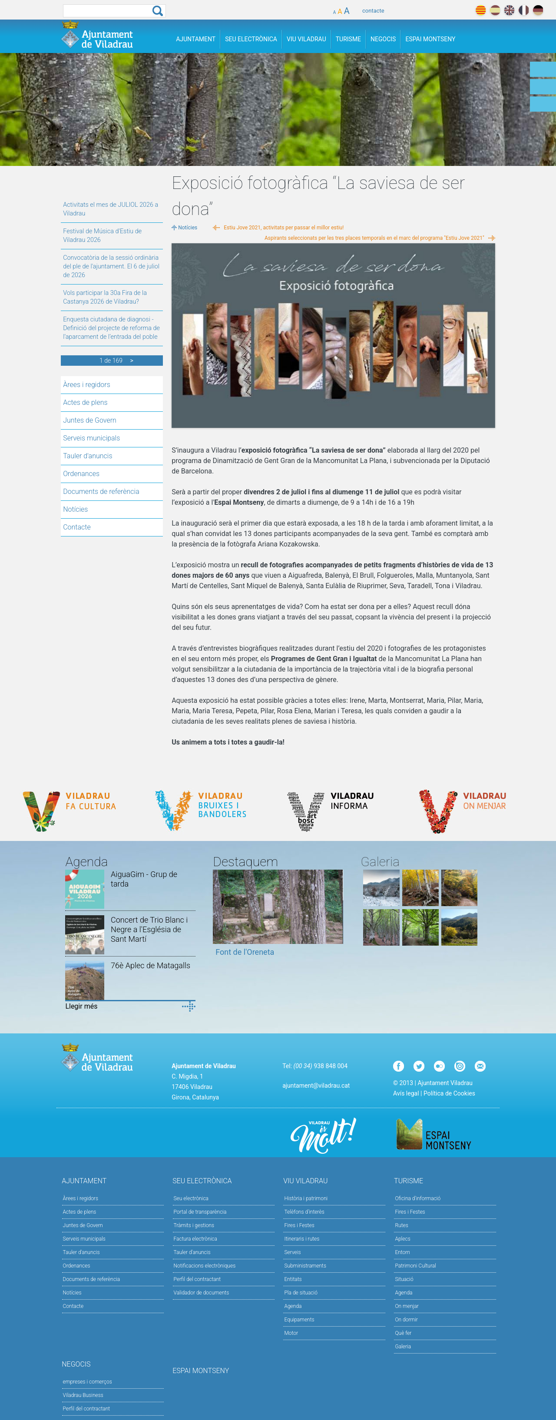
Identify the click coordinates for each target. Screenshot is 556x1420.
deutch (538, 10)
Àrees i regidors (86, 385)
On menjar (406, 1306)
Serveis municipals (91, 438)
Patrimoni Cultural (415, 1266)
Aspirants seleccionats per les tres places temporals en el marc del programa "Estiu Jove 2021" (374, 238)
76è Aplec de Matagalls (150, 965)
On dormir (406, 1320)
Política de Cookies (449, 1093)
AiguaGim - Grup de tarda (144, 879)
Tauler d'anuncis (87, 456)
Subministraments (305, 1266)
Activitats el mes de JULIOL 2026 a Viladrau (110, 209)
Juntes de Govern (89, 420)
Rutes (401, 1225)
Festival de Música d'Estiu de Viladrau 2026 (102, 236)
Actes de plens (85, 402)
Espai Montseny (430, 39)
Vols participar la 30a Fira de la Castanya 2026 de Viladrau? (105, 297)
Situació (404, 1279)
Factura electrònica (195, 1239)
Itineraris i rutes (301, 1239)
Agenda (292, 1306)
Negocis (383, 39)
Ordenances (81, 474)
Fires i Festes (299, 1225)
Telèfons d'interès (304, 1212)
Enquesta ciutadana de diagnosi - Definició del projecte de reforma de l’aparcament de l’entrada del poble (111, 328)
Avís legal (406, 1093)
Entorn (402, 1252)
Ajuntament (195, 39)
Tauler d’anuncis (192, 1252)
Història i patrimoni (306, 1198)
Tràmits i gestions (194, 1225)
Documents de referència (101, 491)
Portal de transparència (200, 1212)
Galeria (403, 1347)
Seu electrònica (191, 1198)
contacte (373, 10)
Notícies (75, 509)
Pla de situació (301, 1293)
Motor (291, 1333)
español (495, 10)
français (524, 10)
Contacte (77, 527)
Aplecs (402, 1239)
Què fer (403, 1333)
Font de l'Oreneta (244, 952)
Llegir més (81, 1006)
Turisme (348, 39)
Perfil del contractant (197, 1279)
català (481, 10)
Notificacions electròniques (205, 1266)
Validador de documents (201, 1293)
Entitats (292, 1279)
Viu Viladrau (306, 39)
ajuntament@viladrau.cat (316, 1085)
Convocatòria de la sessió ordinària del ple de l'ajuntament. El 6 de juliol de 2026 (111, 266)
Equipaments (299, 1320)
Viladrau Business (83, 1395)
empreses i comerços (87, 1382)
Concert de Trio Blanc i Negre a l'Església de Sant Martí (149, 929)
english (509, 10)
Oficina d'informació (417, 1198)
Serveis (292, 1252)
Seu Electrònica (251, 39)
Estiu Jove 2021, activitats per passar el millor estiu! (284, 228)
